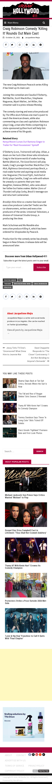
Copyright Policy (14, 770)
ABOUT (8, 755)
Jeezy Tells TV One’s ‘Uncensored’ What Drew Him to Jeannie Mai (14, 351)
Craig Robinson (40, 284)
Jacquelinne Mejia (32, 37)
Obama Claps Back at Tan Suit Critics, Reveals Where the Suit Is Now (32, 384)
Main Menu (13, 22)
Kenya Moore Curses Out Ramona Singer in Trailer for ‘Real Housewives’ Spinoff (24, 143)
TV (20, 280)
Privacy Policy (36, 765)
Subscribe (41, 267)
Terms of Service (14, 765)
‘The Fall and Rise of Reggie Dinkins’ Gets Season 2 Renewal (32, 395)
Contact (21, 755)
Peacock (7, 287)
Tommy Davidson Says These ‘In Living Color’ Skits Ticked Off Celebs (32, 420)
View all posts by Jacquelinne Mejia (24, 331)
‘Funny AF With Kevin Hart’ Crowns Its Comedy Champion (33, 407)
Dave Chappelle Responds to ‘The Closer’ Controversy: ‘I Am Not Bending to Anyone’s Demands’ (38, 354)
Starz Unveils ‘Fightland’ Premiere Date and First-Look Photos (32, 431)
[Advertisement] (26, 675)
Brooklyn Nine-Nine (22, 284)
